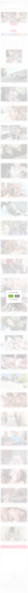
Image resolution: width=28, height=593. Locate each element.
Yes (11, 296)
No (17, 296)
